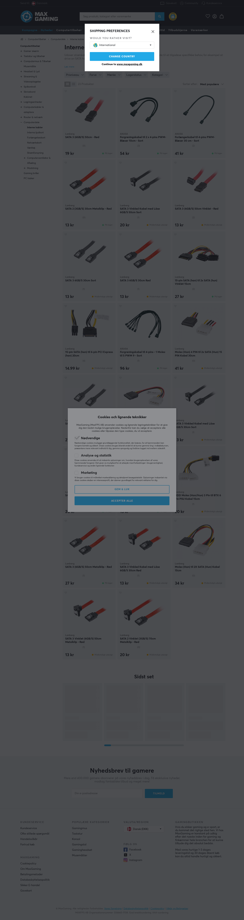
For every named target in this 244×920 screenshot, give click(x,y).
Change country (122, 56)
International (104, 45)
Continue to (122, 64)
